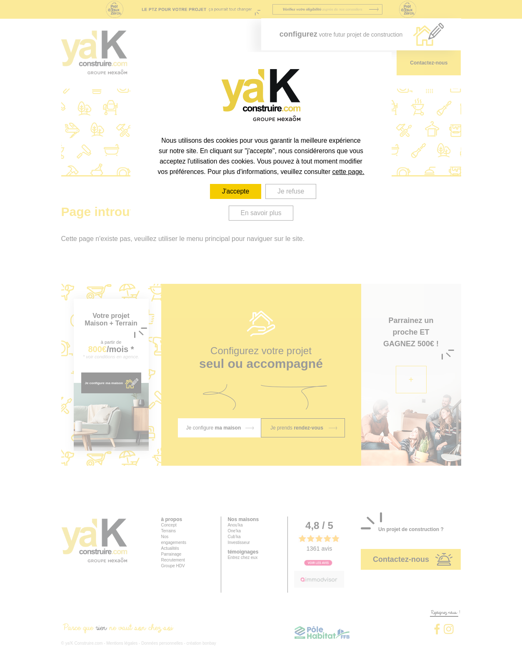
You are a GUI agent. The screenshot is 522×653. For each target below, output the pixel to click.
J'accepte (235, 191)
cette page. (348, 171)
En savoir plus (261, 212)
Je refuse (290, 191)
